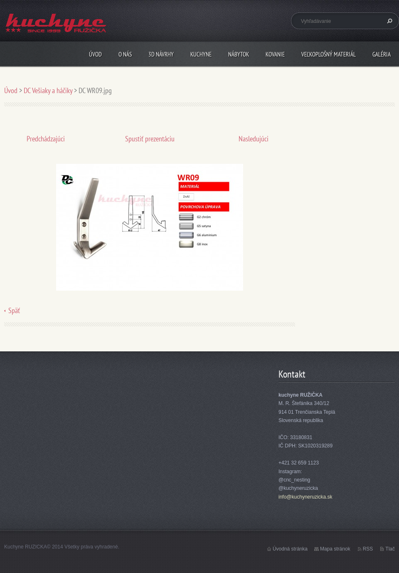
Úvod (95, 54)
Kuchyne (201, 54)
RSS (368, 549)
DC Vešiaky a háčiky (48, 90)
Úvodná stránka (290, 549)
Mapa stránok (335, 549)
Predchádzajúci (46, 138)
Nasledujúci (253, 138)
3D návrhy (161, 54)
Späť (14, 310)
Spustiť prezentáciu (150, 138)
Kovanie (275, 54)
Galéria (381, 54)
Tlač (390, 549)
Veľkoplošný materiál (328, 54)
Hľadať (388, 21)
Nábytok (238, 54)
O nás (125, 54)
